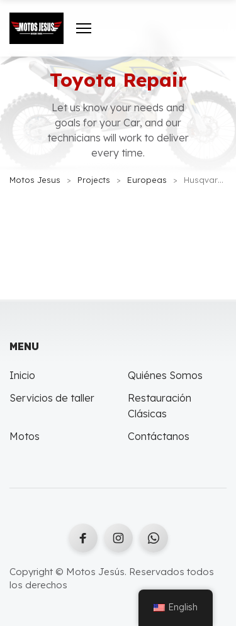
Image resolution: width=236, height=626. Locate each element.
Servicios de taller (51, 398)
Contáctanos (158, 436)
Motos (24, 436)
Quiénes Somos (165, 375)
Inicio (22, 375)
